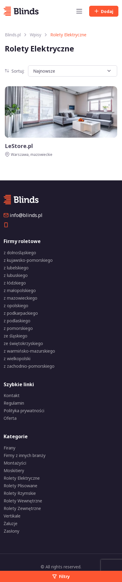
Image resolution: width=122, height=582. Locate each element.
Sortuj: (14, 71)
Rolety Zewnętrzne (22, 508)
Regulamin (14, 403)
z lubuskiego (16, 275)
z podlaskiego (17, 321)
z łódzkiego (15, 283)
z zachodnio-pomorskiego (29, 366)
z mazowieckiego (20, 298)
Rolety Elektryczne (22, 478)
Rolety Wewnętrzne (23, 501)
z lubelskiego (16, 268)
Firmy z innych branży (24, 455)
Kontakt (12, 395)
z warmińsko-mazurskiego (29, 351)
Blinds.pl (13, 35)
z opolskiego (16, 305)
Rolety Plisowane (20, 485)
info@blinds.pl (23, 215)
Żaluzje (10, 523)
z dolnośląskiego (20, 252)
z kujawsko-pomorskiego (28, 260)
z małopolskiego (20, 290)
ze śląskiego (15, 336)
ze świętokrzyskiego (23, 343)
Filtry (61, 576)
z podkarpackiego (21, 313)
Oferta (10, 418)
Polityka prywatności (24, 410)
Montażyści (15, 463)
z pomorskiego (18, 328)
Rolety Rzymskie (20, 493)
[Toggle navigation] (79, 11)
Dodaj (103, 11)
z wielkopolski (17, 358)
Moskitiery (14, 470)
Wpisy (35, 35)
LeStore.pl (19, 146)
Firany (9, 448)
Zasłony (11, 531)
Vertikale (12, 516)
